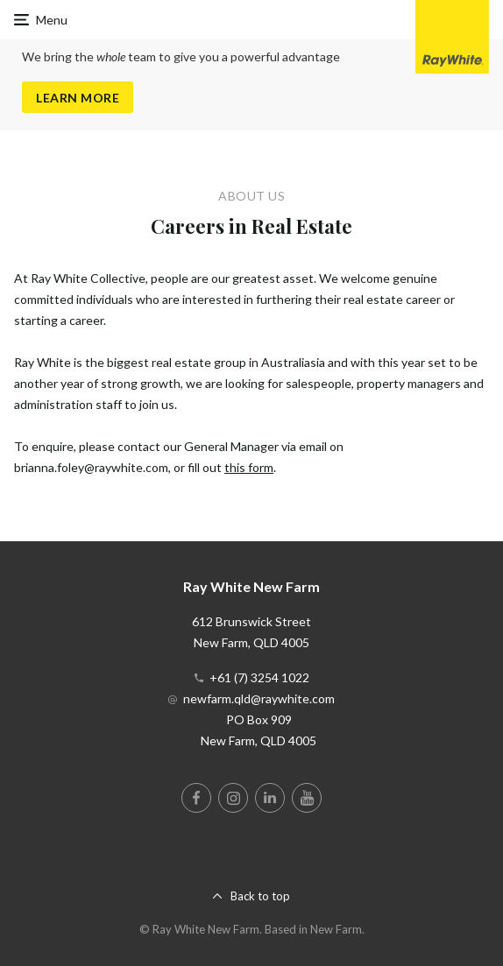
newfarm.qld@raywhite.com (259, 698)
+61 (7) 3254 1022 (259, 677)
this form (248, 467)
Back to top (260, 896)
